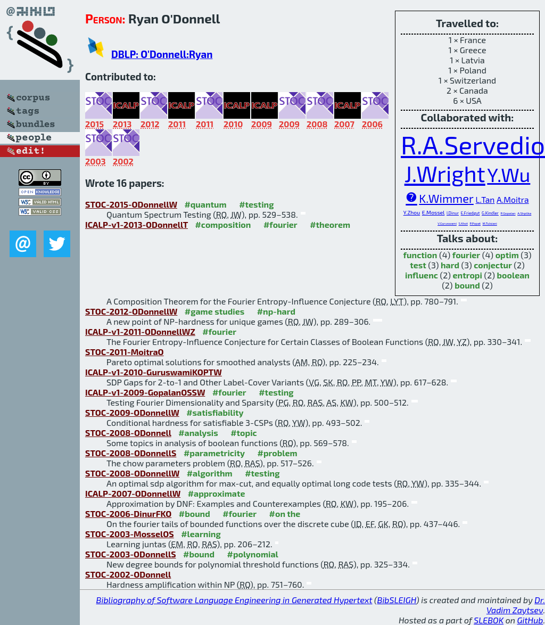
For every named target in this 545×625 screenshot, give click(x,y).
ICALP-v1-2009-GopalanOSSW (145, 392)
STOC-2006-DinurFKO (128, 513)
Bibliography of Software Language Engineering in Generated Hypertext (234, 600)
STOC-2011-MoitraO (124, 352)
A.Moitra (513, 199)
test (418, 265)
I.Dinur (453, 213)
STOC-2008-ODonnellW (132, 473)
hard (450, 265)
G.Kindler (490, 213)
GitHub (530, 620)
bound (467, 285)
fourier (466, 255)
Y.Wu (508, 174)
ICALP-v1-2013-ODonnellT (136, 224)
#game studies (214, 311)
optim (507, 255)
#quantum (205, 204)
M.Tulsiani (490, 223)
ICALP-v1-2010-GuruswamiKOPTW (153, 372)
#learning (201, 534)
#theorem (330, 224)
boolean (513, 275)
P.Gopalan (508, 213)
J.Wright (444, 173)
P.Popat (475, 223)
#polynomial (252, 554)
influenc (421, 275)
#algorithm (210, 473)
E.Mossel (433, 212)
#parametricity (214, 453)
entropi (467, 275)
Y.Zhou (411, 212)
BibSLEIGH (396, 600)
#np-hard (276, 311)
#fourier (280, 224)
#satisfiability (215, 412)
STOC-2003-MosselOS (129, 534)
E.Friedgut (470, 213)
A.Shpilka (524, 213)
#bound (194, 513)
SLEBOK (488, 620)
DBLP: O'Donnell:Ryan (161, 54)
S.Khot (463, 223)
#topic (243, 432)
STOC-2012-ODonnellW (131, 311)
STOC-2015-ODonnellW (131, 204)
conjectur (493, 265)
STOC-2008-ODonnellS (130, 453)
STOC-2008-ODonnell (128, 432)
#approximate (216, 493)
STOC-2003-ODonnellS (130, 554)
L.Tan (484, 199)
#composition (223, 224)
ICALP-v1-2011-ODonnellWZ (140, 331)
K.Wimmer (446, 198)
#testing (256, 204)
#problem (277, 453)
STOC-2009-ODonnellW (132, 412)
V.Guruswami (447, 223)
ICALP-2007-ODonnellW (132, 493)
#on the (285, 513)
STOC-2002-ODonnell (128, 574)
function (420, 255)
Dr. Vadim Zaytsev (515, 605)
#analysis (198, 432)
